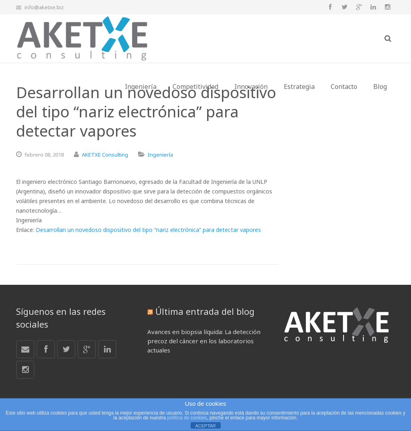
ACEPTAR (205, 425)
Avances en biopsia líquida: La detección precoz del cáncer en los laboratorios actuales (203, 341)
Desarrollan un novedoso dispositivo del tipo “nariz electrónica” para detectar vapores (148, 230)
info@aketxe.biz (44, 7)
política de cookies (187, 418)
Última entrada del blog (204, 311)
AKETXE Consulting (105, 154)
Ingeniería (160, 154)
